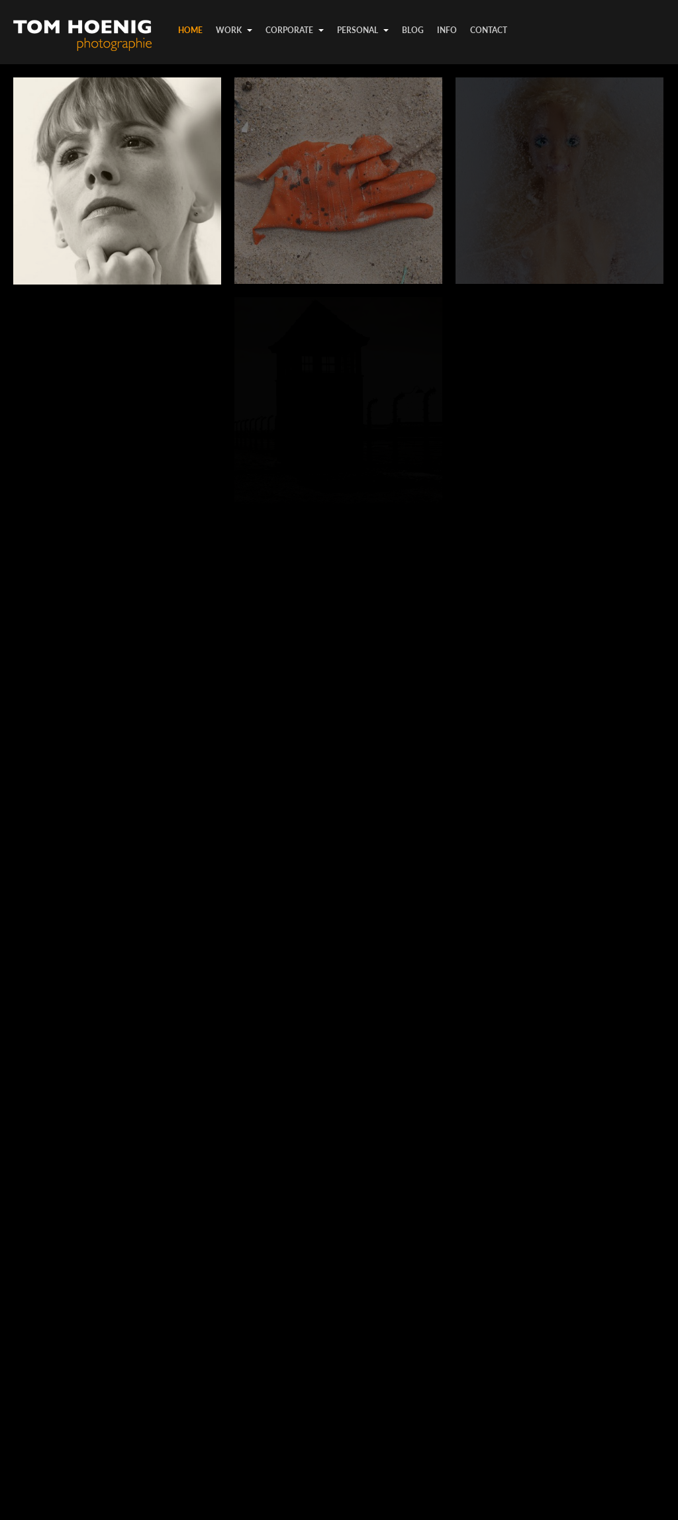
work (234, 30)
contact (488, 30)
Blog (413, 30)
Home (190, 30)
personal (363, 30)
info (447, 30)
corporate (295, 30)
